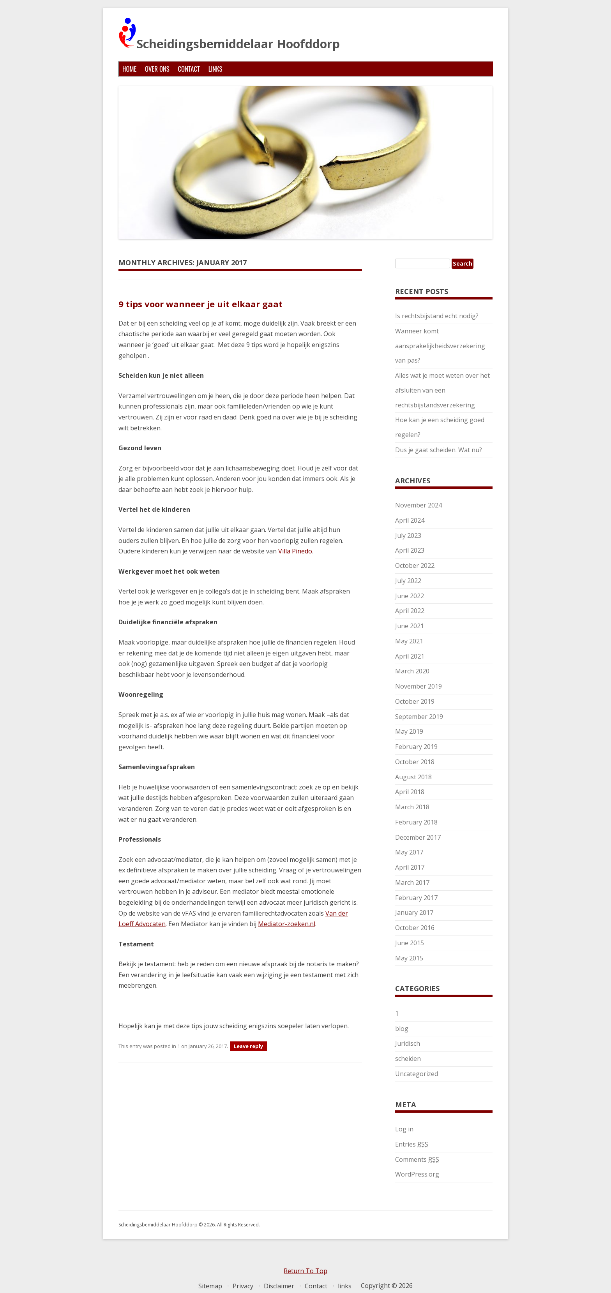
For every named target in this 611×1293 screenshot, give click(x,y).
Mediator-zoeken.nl (286, 924)
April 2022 (409, 610)
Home (129, 69)
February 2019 (416, 746)
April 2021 (409, 656)
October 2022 (414, 565)
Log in (404, 1129)
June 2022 (409, 596)
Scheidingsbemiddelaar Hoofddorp (229, 34)
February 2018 (416, 822)
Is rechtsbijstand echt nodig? (437, 316)
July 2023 (408, 535)
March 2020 (412, 671)
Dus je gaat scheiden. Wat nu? (438, 450)
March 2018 (412, 807)
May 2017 (409, 852)
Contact (189, 69)
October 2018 (414, 761)
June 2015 (409, 943)
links (215, 69)
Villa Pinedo (295, 551)
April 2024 (409, 520)
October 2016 (414, 927)
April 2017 (409, 867)
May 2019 (409, 731)
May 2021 (409, 641)
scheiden (408, 1058)
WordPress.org (417, 1174)
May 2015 (409, 958)
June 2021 (409, 626)
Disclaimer (279, 1286)
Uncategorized (416, 1073)
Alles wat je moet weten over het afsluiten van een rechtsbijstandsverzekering (442, 390)
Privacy (243, 1286)
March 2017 (412, 882)
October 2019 (414, 701)
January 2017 (414, 912)
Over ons (157, 69)
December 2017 (418, 837)
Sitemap (210, 1286)
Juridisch (407, 1043)
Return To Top (305, 1271)
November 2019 (418, 686)
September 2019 (419, 716)
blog (401, 1028)
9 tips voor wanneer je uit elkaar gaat (200, 304)
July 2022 (408, 580)
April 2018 (409, 791)
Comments (417, 1159)
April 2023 (409, 550)
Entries (411, 1144)
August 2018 (413, 777)
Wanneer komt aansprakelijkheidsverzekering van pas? (440, 346)
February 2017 (416, 897)
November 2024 (418, 505)
